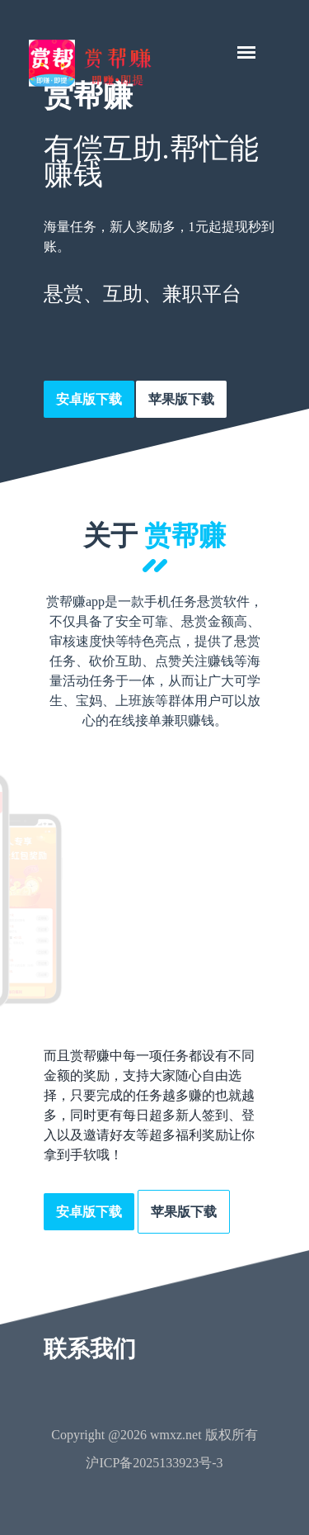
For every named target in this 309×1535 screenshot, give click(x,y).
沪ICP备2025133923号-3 (154, 1463)
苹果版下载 (181, 399)
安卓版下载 (89, 399)
